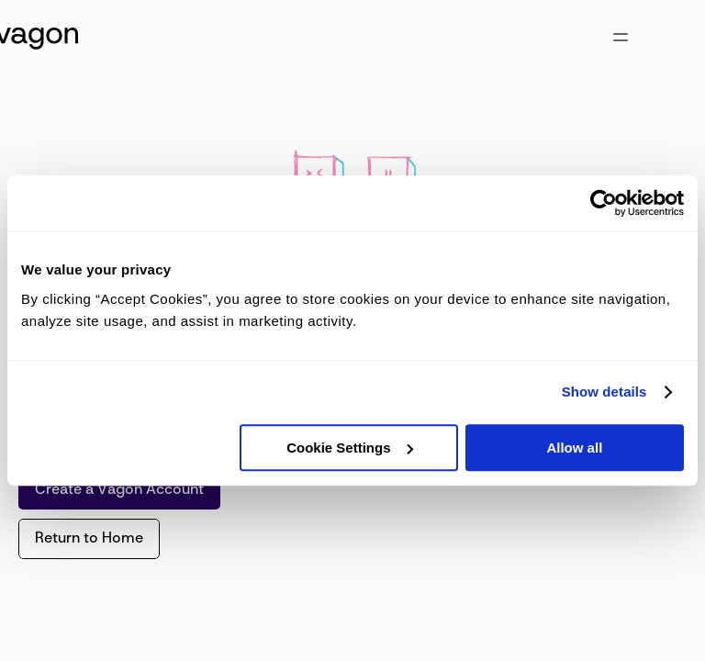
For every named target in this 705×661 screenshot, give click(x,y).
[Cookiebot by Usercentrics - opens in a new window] (603, 203)
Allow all (574, 447)
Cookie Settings (349, 447)
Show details (604, 391)
